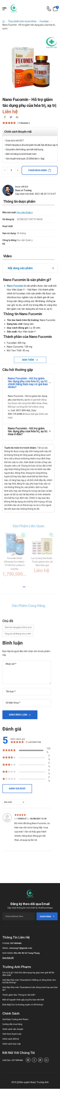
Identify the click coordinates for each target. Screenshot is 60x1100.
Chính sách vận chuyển (12, 1029)
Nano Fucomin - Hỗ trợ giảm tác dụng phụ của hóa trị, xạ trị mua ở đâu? (27, 431)
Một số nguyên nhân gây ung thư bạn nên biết (23, 999)
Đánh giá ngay (17, 788)
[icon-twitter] (10, 117)
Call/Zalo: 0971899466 (12, 1060)
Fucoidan (44, 21)
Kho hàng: (7, 953)
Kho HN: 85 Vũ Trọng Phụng (27, 953)
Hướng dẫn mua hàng (12, 1024)
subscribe (47, 916)
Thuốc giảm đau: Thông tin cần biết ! (19, 995)
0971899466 (15, 943)
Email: (5, 948)
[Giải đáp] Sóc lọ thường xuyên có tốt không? (22, 1004)
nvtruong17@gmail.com (20, 948)
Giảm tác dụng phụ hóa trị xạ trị (18, 627)
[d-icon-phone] (49, 8)
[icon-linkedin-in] (17, 117)
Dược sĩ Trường (23, 190)
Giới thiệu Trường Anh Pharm (15, 1019)
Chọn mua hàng (37, 170)
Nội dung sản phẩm (20, 268)
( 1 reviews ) (24, 123)
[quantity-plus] (17, 170)
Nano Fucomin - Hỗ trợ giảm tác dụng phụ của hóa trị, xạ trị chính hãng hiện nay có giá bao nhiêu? (28, 383)
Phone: (6, 943)
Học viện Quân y (25, 212)
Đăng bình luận (18, 714)
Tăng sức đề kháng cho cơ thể (18, 634)
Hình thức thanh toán (11, 1034)
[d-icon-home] (3, 21)
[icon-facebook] (4, 117)
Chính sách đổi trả (10, 1039)
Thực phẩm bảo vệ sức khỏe (22, 21)
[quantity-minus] (4, 170)
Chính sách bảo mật (11, 1044)
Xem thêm (28, 360)
